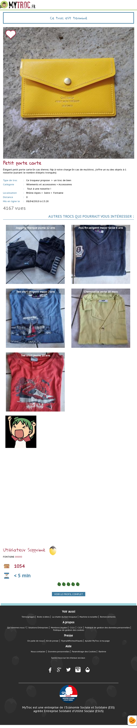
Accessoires (65, 184)
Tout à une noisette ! (39, 188)
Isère (47, 192)
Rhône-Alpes (33, 192)
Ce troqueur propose (38, 180)
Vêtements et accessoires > (42, 184)
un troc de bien (62, 180)
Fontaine (58, 192)
